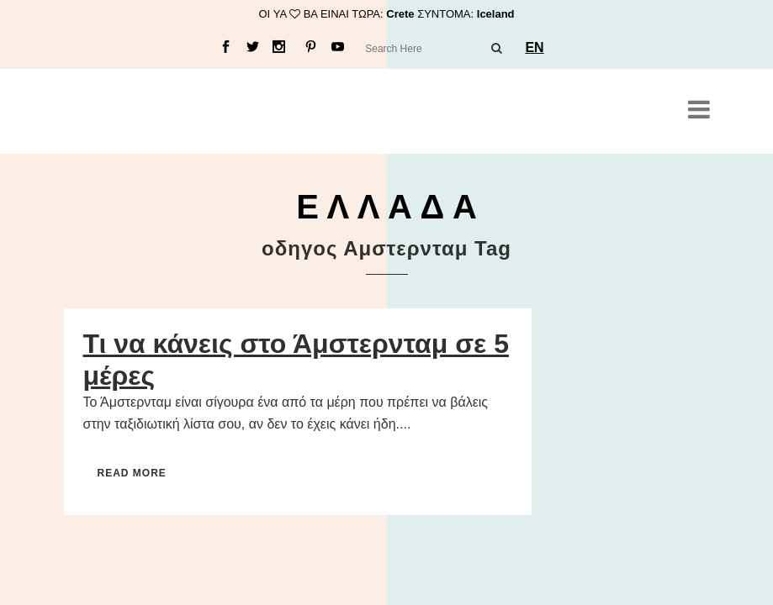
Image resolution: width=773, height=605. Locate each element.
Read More (132, 473)
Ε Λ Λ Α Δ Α (386, 206)
